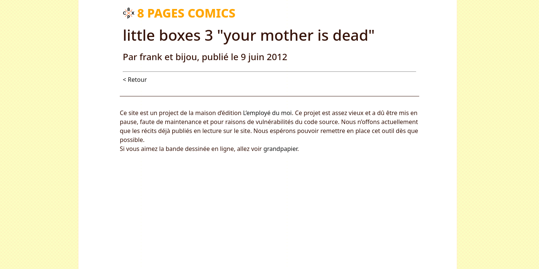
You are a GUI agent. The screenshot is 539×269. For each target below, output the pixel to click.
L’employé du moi (267, 113)
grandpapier (281, 149)
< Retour (135, 79)
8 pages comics (186, 13)
